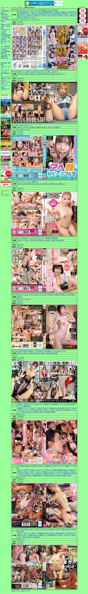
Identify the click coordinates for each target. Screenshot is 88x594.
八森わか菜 (55, 15)
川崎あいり (33, 74)
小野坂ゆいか (42, 240)
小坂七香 (71, 473)
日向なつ (20, 537)
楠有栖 (55, 470)
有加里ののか (54, 408)
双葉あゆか (65, 12)
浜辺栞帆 (41, 14)
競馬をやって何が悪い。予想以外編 (5, 26)
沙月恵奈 (46, 475)
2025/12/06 (20, 24)
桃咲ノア (52, 12)
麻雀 (2, 64)
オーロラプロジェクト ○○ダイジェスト (28, 19)
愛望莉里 (39, 127)
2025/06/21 (20, 247)
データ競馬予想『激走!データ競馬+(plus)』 (5, 37)
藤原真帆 (46, 12)
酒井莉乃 (36, 412)
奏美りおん (53, 472)
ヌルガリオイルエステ (23, 299)
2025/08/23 (20, 134)
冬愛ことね (55, 74)
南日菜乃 (20, 12)
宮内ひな (38, 353)
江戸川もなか (27, 127)
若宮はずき (34, 240)
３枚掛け (3, 33)
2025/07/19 (20, 190)
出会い (3, 87)
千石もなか (41, 410)
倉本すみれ (34, 410)
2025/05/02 (20, 543)
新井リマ (47, 408)
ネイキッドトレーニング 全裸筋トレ (28, 181)
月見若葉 (53, 14)
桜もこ (33, 473)
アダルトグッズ (5, 82)
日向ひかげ (47, 14)
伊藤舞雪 (20, 408)
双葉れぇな (27, 17)
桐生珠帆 (54, 353)
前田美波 (64, 14)
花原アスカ (63, 533)
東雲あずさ (66, 470)
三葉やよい (20, 470)
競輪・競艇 (7, 63)
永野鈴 (71, 12)
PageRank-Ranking (6, 34)
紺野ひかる (20, 353)
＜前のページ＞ (15, 591)
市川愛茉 (59, 470)
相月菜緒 (65, 410)
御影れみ (33, 127)
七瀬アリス (68, 408)
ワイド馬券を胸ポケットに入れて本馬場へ (5, 48)
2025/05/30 (20, 418)
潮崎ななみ (60, 472)
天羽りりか (27, 470)
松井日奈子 (61, 408)
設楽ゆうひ (41, 408)
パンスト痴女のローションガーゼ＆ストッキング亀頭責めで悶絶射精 (37, 238)
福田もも (20, 127)
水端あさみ (37, 15)
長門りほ (42, 412)
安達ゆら (64, 475)
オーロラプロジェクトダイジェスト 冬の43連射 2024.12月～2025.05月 (37, 10)
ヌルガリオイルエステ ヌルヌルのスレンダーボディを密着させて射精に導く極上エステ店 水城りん (46, 294)
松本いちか (22, 473)
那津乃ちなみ (47, 74)
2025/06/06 (20, 360)
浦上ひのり (23, 15)
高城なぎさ (34, 14)
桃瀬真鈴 (35, 475)
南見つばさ (34, 12)
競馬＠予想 (4, 14)
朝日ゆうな (52, 473)
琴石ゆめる (37, 537)
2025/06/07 (20, 303)
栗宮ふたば (27, 472)
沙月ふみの (70, 14)
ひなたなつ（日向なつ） (30, 408)
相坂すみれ (58, 12)
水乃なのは (40, 74)
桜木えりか (62, 74)
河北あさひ (72, 470)
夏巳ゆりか (52, 533)
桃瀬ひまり (30, 15)
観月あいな (30, 412)
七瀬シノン (27, 240)
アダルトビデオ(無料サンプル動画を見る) (5, 78)
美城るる (46, 473)
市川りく (26, 353)
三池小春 (43, 15)
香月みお (25, 537)
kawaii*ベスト (21, 414)
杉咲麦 (30, 535)
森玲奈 (69, 475)
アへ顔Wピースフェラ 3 (24, 125)
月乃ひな (33, 17)
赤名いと (71, 410)
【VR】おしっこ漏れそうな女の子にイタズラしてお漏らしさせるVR (37, 71)
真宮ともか (40, 472)
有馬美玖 (22, 14)
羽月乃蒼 (41, 12)
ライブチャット (5, 85)
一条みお (49, 15)
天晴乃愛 (57, 127)
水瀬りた (61, 15)
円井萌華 (47, 412)
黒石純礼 (61, 240)
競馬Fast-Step (4, 58)
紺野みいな (67, 472)
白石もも (22, 410)
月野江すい (34, 533)
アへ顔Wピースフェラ (23, 129)
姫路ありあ (73, 15)
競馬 (2, 63)
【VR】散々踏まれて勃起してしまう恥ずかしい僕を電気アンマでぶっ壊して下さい (41, 351)
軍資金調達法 (5, 73)
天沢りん (28, 14)
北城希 (69, 533)
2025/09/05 (20, 80)
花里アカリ (20, 240)
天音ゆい (53, 412)
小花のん (53, 410)
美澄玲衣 (59, 14)
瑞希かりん (47, 472)
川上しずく (59, 473)
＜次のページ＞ (24, 591)
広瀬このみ (20, 17)
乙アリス (28, 410)
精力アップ (4, 83)
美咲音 (25, 12)
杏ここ (29, 12)
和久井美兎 (27, 184)
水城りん (67, 15)
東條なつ (28, 473)
